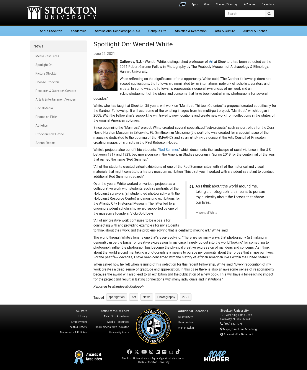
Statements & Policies (73, 332)
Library (82, 316)
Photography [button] (166, 297)
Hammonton (186, 322)
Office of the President (115, 311)
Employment (79, 321)
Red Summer (168, 150)
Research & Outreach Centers (56, 91)
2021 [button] (185, 297)
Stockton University (61, 13)
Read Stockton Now (116, 316)
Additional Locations (193, 311)
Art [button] (134, 297)
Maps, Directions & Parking (240, 329)
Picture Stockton (47, 73)
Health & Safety (77, 327)
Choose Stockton (47, 82)
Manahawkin (186, 327)
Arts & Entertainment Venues (56, 99)
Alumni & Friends (255, 31)
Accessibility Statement (238, 334)
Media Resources (47, 56)
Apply (194, 4)
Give (206, 4)
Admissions (117, 31)
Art (211, 62)
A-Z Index (249, 4)
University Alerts (119, 332)
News (38, 46)
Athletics (191, 31)
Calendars (268, 4)
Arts (225, 31)
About (51, 31)
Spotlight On (44, 65)
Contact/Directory (226, 4)
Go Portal (182, 3)
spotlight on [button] (117, 297)
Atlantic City (185, 316)
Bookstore (80, 311)
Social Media (44, 108)
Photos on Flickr (46, 117)
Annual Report (45, 143)
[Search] (245, 13)
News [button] (146, 297)
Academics (78, 31)
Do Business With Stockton (112, 327)
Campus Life (157, 31)
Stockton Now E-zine (50, 134)
